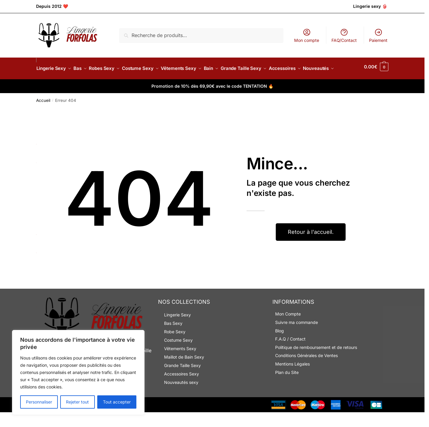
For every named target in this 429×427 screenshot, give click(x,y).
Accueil (43, 115)
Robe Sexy (174, 346)
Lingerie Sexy (177, 329)
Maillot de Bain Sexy (184, 371)
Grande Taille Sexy (182, 380)
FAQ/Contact (344, 35)
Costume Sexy (178, 354)
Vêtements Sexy (180, 363)
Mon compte (306, 35)
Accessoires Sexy (181, 388)
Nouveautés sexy (181, 397)
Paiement (378, 35)
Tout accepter (117, 401)
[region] (78, 372)
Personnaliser (39, 401)
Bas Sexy (173, 338)
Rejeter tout (77, 401)
